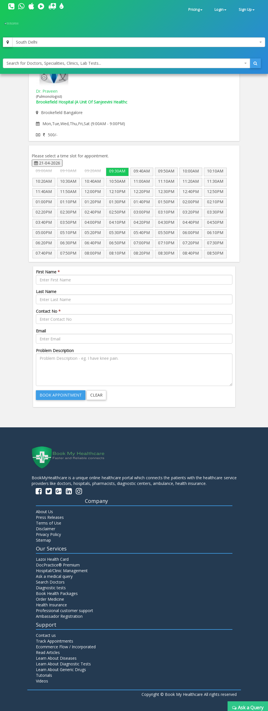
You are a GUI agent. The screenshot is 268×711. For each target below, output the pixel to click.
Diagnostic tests (51, 587)
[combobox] (138, 42)
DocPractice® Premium (58, 565)
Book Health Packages (57, 593)
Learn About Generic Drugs (61, 669)
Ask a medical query (54, 576)
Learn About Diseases (56, 658)
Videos (42, 681)
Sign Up (247, 9)
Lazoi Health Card (52, 559)
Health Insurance (51, 605)
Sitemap (43, 540)
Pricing (195, 9)
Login (220, 9)
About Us (44, 511)
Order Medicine (50, 599)
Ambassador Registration (59, 616)
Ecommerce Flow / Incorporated (66, 646)
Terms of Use (48, 523)
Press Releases (50, 517)
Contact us (46, 635)
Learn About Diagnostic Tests (63, 664)
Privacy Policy (48, 534)
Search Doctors (50, 582)
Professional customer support (64, 610)
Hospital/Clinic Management (62, 570)
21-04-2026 (47, 163)
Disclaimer (45, 528)
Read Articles (48, 652)
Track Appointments (54, 641)
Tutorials (44, 675)
